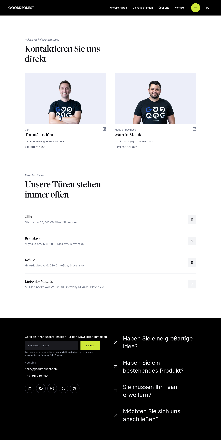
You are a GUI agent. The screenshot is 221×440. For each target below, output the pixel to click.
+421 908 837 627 (126, 147)
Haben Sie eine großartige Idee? (153, 342)
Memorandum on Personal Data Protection (44, 355)
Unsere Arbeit (118, 7)
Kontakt (179, 7)
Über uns (163, 7)
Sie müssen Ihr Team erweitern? (146, 390)
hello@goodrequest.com (41, 369)
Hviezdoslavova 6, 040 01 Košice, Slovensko (54, 265)
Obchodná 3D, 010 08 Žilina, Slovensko (51, 222)
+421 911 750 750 (35, 147)
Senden (90, 345)
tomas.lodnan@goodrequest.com (44, 141)
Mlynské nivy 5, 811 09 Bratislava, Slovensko (54, 244)
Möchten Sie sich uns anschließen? (147, 415)
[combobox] (208, 8)
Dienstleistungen (143, 7)
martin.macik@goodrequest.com (134, 141)
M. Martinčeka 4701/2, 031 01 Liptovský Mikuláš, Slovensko (64, 287)
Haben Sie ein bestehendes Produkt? (148, 366)
